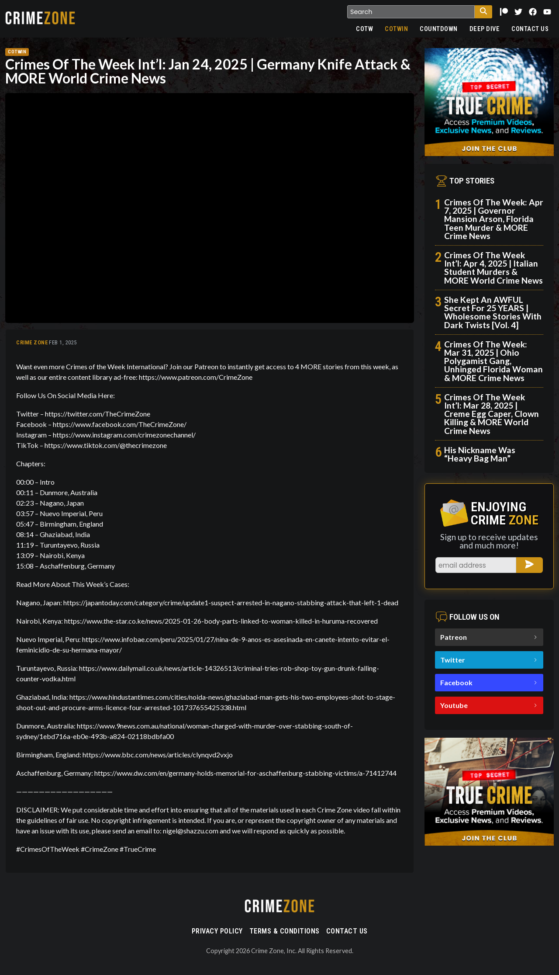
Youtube (489, 705)
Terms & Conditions (284, 931)
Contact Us (530, 29)
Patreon (489, 637)
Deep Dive (484, 29)
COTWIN (396, 29)
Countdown (439, 29)
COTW (364, 29)
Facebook (489, 682)
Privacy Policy (217, 931)
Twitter (489, 660)
